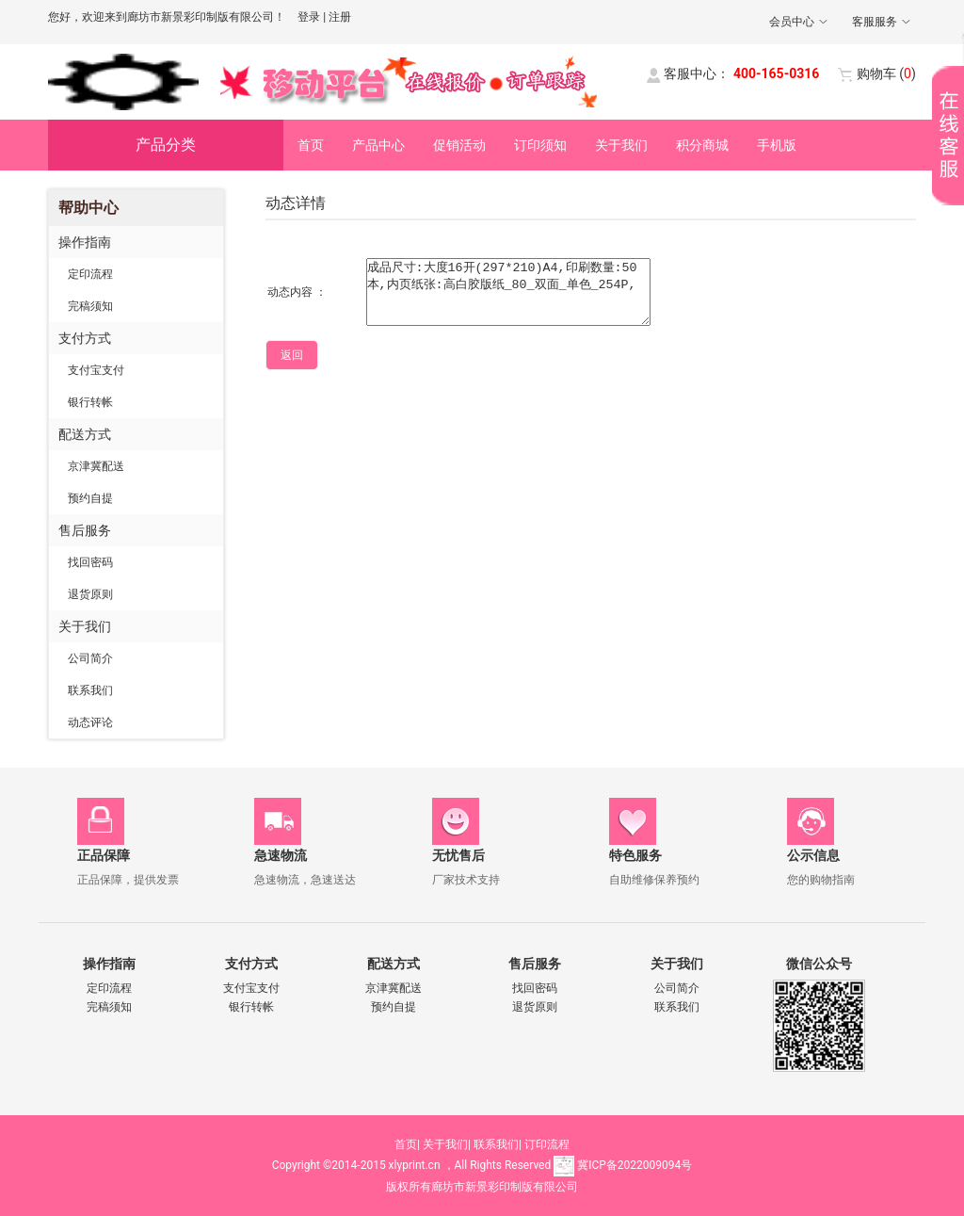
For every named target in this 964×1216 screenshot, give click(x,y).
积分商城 (702, 145)
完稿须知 (90, 306)
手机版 (776, 145)
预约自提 (90, 498)
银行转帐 (90, 402)
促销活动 (459, 145)
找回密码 (90, 562)
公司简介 (90, 658)
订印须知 (540, 145)
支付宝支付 (96, 370)
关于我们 (621, 145)
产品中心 (378, 145)
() (886, 73)
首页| (407, 1144)
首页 (310, 145)
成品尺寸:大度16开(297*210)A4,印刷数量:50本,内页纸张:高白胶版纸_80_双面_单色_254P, (508, 292)
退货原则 (90, 594)
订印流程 (547, 1144)
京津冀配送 (96, 466)
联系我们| (498, 1144)
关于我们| (447, 1144)
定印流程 (90, 274)
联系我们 (90, 690)
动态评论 (90, 722)
